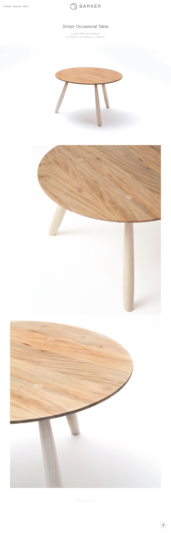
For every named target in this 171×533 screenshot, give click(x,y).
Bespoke (17, 6)
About (26, 6)
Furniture (7, 6)
